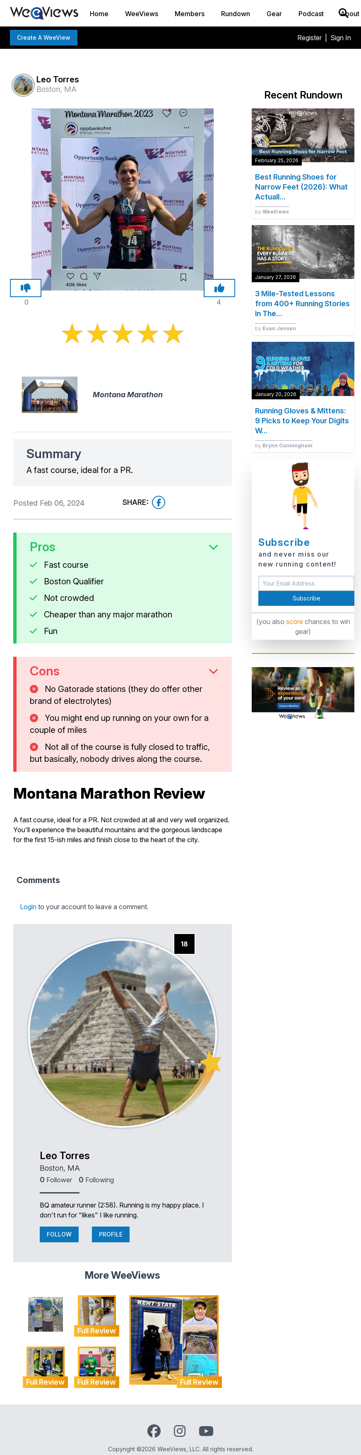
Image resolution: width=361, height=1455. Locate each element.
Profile (111, 1234)
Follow (59, 1234)
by (272, 212)
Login (28, 907)
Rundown (235, 14)
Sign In (340, 38)
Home (99, 14)
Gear (274, 14)
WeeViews (141, 14)
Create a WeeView (43, 37)
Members (190, 14)
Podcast (311, 14)
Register (309, 38)
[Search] (343, 13)
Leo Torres (65, 1156)
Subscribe (306, 598)
